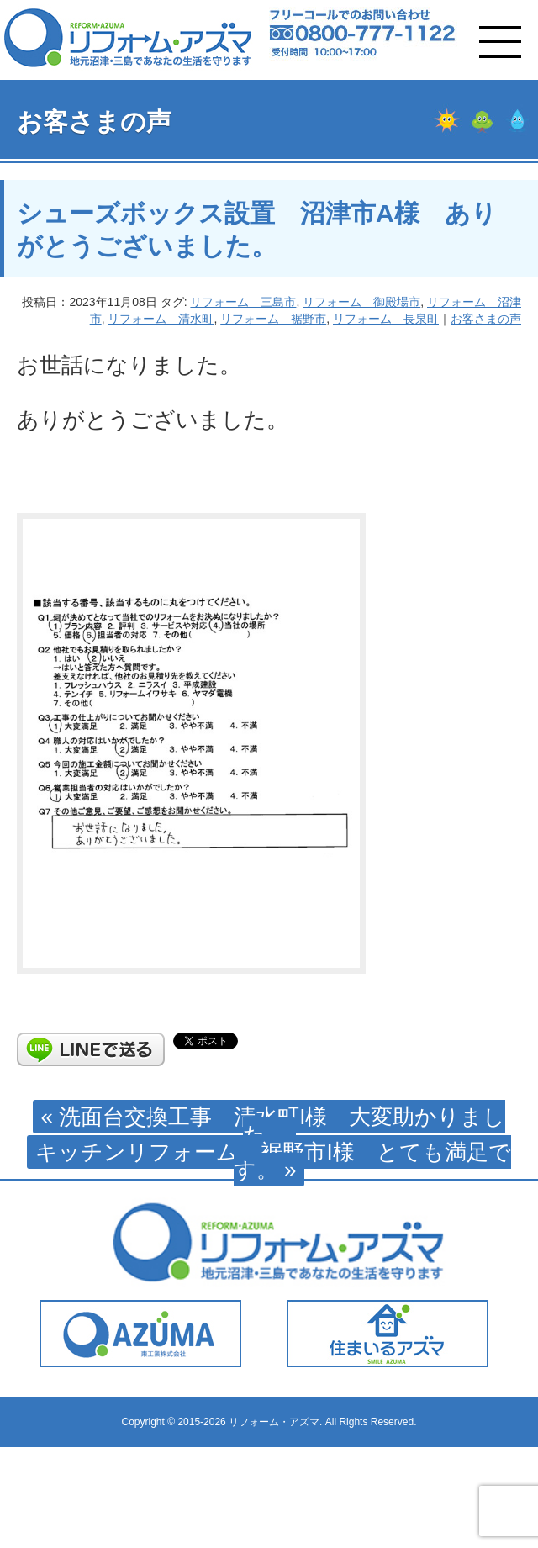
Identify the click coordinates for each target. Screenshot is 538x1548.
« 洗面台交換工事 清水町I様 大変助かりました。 (273, 1125)
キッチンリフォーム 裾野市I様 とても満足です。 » (272, 1160)
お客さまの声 (486, 318)
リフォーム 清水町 (161, 318)
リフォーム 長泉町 (386, 318)
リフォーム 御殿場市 (361, 302)
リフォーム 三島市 (243, 302)
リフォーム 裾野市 (273, 318)
